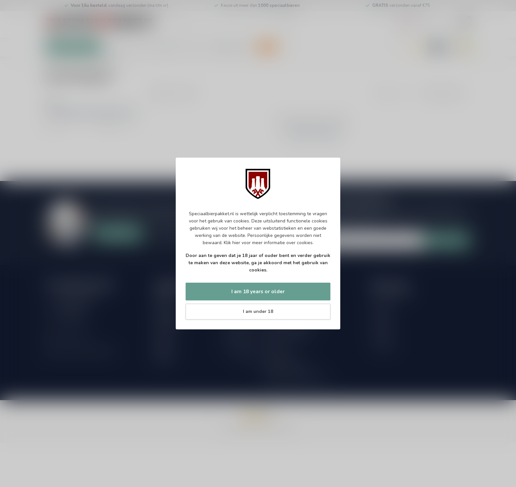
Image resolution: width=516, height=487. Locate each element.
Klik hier (232, 243)
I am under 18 (258, 311)
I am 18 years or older (258, 291)
